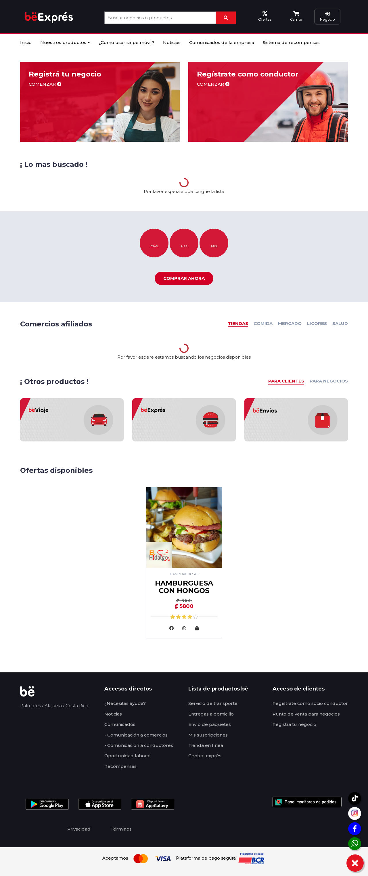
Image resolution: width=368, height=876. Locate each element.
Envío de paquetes (209, 724)
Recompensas (120, 766)
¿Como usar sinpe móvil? (126, 42)
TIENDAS (238, 323)
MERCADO (290, 323)
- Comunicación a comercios (136, 735)
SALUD (340, 323)
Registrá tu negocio (294, 724)
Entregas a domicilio (211, 714)
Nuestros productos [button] (65, 42)
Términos (121, 829)
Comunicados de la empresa (221, 42)
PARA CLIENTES (286, 381)
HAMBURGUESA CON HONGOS (184, 587)
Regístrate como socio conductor (310, 703)
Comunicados (119, 724)
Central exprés (204, 755)
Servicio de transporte (212, 703)
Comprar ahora (184, 278)
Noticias (172, 42)
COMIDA (263, 323)
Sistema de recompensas (291, 42)
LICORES (317, 323)
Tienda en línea (205, 745)
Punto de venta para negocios (306, 714)
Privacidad (79, 829)
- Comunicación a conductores (138, 745)
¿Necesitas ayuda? (125, 703)
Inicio (26, 42)
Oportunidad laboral (127, 755)
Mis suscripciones (208, 735)
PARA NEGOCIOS (329, 381)
